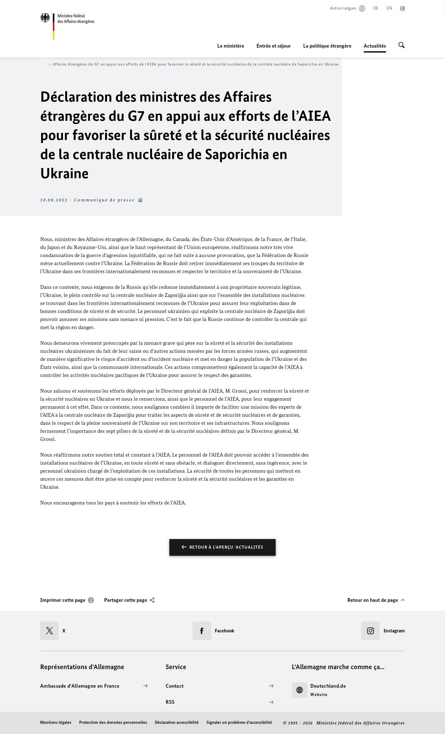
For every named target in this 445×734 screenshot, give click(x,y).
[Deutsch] (376, 8)
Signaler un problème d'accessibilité (239, 722)
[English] (389, 8)
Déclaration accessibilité (177, 722)
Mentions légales (55, 722)
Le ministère (230, 46)
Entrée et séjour (273, 46)
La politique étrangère (327, 46)
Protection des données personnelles (113, 722)
